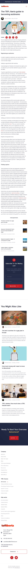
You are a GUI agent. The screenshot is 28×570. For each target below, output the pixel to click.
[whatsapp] (16, 37)
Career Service (4, 502)
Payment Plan (4, 470)
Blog (2, 461)
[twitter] (10, 37)
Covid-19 (3, 509)
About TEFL (3, 456)
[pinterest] (13, 37)
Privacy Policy (4, 520)
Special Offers (4, 506)
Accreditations (4, 472)
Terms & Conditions (5, 518)
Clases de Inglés (4, 490)
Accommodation (4, 500)
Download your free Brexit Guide (14, 1)
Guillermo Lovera (22, 198)
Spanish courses (4, 488)
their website (22, 72)
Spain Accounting (15, 193)
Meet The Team (4, 458)
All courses (4, 481)
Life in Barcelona (4, 465)
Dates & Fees (4, 493)
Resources (3, 467)
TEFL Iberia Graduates (6, 463)
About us (3, 454)
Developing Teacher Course (7, 486)
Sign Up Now (14, 286)
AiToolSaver (17, 567)
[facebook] (7, 37)
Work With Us (4, 474)
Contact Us (14, 551)
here (11, 124)
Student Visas (4, 504)
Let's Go (14, 438)
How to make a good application (8, 511)
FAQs (2, 515)
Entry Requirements (5, 513)
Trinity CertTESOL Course (6, 484)
